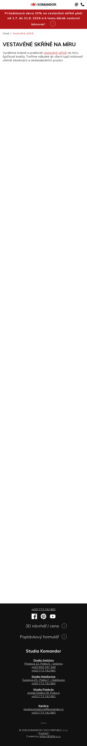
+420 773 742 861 (44, 696)
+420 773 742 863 (44, 683)
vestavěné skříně (55, 53)
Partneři (43, 733)
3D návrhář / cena (46, 626)
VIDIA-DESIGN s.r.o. (50, 736)
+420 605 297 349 (44, 667)
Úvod (6, 33)
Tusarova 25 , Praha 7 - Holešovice (43, 680)
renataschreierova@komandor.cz (43, 709)
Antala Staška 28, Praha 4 (43, 693)
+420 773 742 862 (44, 609)
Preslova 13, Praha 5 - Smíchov (43, 663)
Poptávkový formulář (43, 637)
